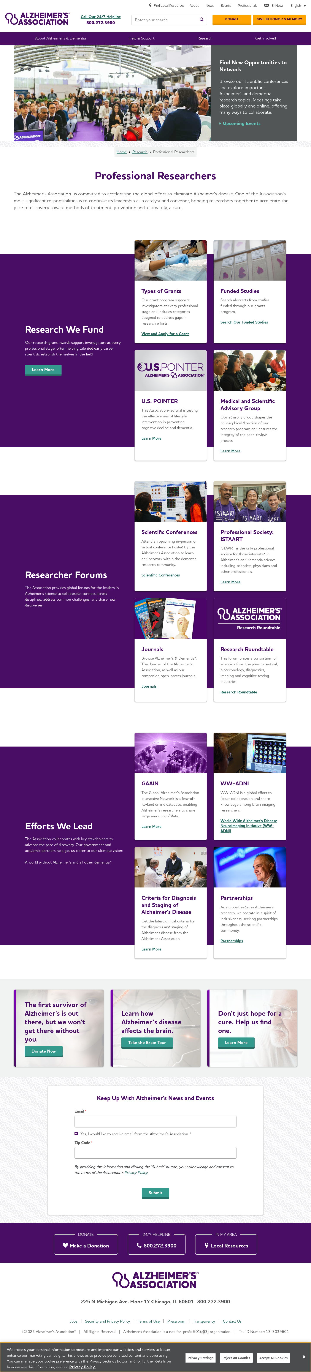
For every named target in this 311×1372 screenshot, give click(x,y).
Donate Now (44, 1051)
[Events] (225, 5)
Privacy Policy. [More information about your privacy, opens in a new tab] (82, 1367)
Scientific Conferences (169, 532)
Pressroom (176, 1321)
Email (79, 1111)
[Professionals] (247, 5)
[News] (209, 5)
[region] (155, 1357)
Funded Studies (240, 290)
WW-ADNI (235, 783)
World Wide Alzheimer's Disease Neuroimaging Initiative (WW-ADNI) (249, 825)
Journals (152, 649)
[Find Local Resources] (166, 5)
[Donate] (232, 19)
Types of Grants (161, 290)
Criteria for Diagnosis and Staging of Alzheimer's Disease (168, 904)
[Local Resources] (226, 1243)
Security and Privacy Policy (107, 1321)
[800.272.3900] (156, 1243)
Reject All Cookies (236, 1358)
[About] (194, 5)
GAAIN (150, 783)
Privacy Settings (200, 1358)
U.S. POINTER (159, 401)
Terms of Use (149, 1321)
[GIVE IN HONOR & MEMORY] (279, 19)
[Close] (304, 1356)
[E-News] (274, 5)
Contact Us (232, 1321)
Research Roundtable (247, 649)
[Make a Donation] (86, 1243)
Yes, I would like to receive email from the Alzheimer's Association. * (136, 1134)
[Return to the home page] (37, 19)
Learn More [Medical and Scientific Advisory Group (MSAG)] (230, 451)
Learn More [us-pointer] (151, 438)
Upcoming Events (241, 123)
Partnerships (237, 897)
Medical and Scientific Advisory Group (248, 404)
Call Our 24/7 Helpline (101, 17)
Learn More (43, 369)
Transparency (204, 1321)
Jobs (73, 1321)
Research (140, 152)
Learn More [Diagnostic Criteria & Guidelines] (151, 949)
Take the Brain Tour (147, 1042)
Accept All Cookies (273, 1358)
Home (122, 152)
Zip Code (82, 1142)
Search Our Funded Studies (244, 322)
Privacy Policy (135, 1172)
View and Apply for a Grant (165, 334)
